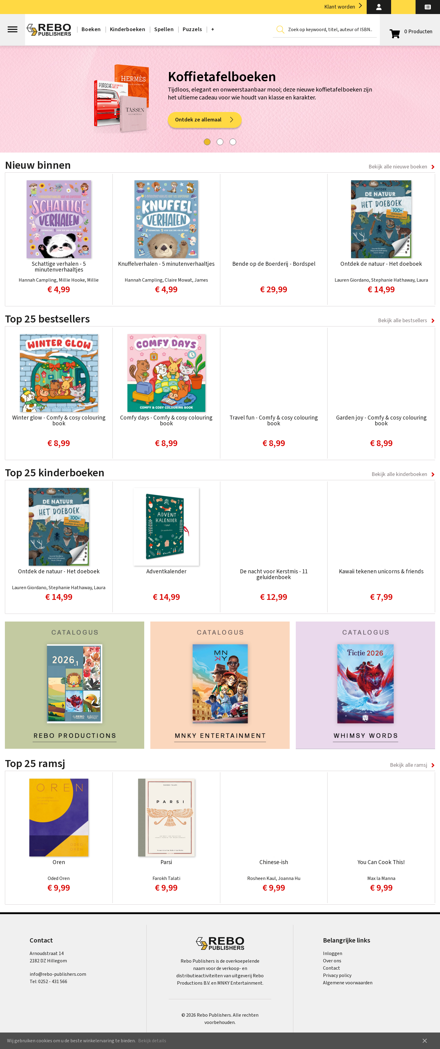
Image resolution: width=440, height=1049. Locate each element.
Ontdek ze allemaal (204, 121)
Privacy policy (337, 975)
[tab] (207, 142)
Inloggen (332, 953)
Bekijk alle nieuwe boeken (398, 167)
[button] (379, 7)
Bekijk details (152, 1040)
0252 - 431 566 (52, 981)
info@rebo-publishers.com (58, 974)
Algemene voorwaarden (347, 982)
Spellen (164, 29)
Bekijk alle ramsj (408, 765)
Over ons (332, 960)
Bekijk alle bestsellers (402, 320)
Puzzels (192, 29)
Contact (331, 968)
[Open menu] (12, 26)
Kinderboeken (127, 29)
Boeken (91, 29)
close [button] (424, 1040)
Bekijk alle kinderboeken (399, 474)
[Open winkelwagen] (410, 31)
